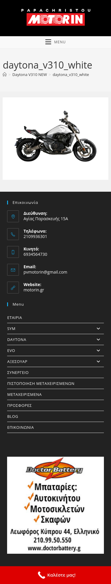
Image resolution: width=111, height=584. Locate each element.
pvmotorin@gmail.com (45, 272)
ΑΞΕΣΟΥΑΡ (55, 361)
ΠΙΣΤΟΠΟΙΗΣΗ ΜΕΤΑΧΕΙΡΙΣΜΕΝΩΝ (40, 383)
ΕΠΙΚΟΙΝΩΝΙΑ (20, 427)
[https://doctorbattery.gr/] (55, 505)
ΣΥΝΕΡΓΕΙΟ (18, 372)
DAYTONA (55, 339)
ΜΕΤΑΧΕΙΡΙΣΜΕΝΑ (24, 394)
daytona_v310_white (71, 74)
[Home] (5, 74)
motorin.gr (33, 290)
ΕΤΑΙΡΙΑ (14, 317)
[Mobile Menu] (55, 42)
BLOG (12, 416)
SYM (55, 328)
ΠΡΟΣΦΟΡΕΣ (19, 405)
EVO (55, 350)
